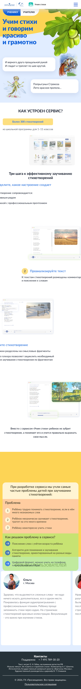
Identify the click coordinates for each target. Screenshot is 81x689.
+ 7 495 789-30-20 (49, 659)
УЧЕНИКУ (12, 12)
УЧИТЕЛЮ (29, 12)
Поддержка (28, 659)
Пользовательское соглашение (40, 684)
